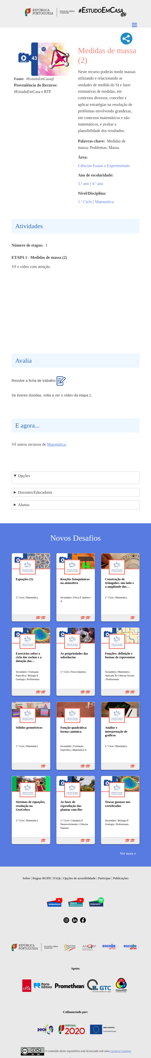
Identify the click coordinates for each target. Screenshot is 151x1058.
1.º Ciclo (85, 202)
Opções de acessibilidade (79, 878)
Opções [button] (24, 476)
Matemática (104, 202)
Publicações (120, 878)
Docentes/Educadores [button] (35, 492)
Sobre (26, 878)
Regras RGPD (41, 878)
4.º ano (97, 183)
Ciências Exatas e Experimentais (104, 166)
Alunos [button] (23, 505)
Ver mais (126, 853)
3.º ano (83, 183)
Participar (104, 878)
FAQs (57, 878)
